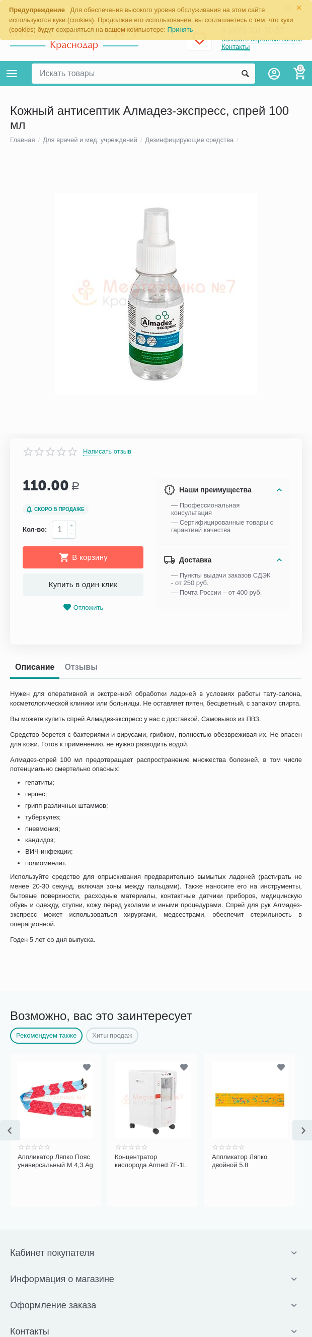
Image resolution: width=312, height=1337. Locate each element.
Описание (34, 1071)
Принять (180, 29)
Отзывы (80, 1071)
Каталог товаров (12, 74)
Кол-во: (35, 933)
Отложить (83, 1011)
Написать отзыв (107, 855)
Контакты (235, 46)
